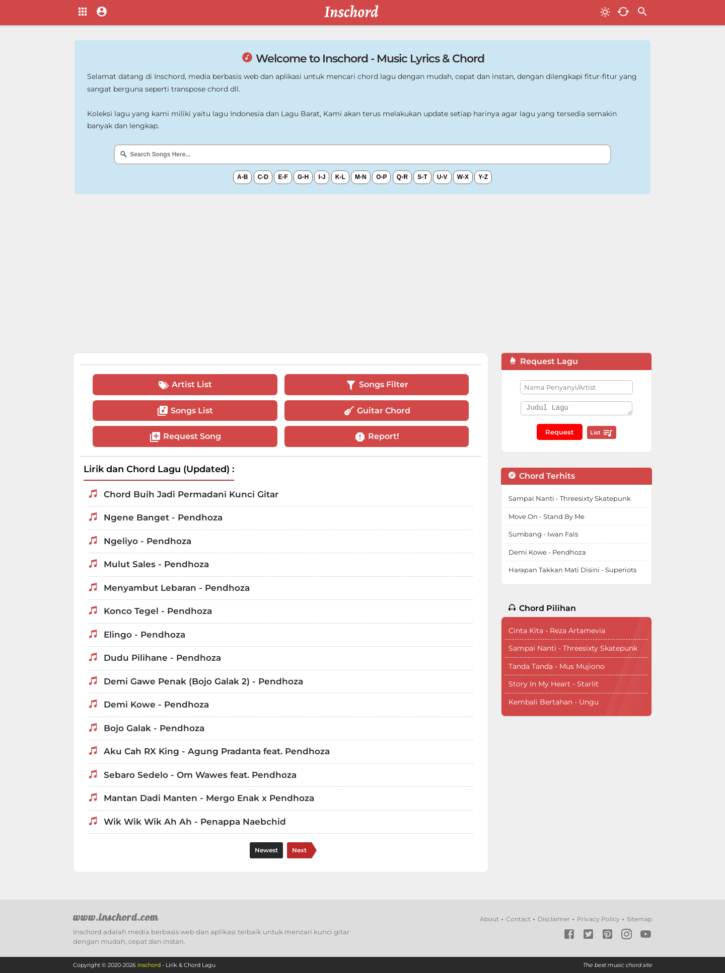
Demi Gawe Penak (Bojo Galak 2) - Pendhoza (203, 681)
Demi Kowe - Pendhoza (156, 704)
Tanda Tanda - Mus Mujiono (557, 666)
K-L (340, 177)
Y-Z (483, 177)
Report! (376, 437)
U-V (442, 177)
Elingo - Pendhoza (144, 635)
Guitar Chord (376, 411)
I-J (321, 177)
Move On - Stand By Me (547, 516)
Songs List (185, 411)
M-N (361, 177)
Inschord (149, 964)
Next (299, 850)
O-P (381, 177)
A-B (242, 177)
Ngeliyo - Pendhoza (147, 541)
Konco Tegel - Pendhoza (158, 611)
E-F (282, 177)
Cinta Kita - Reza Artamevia (557, 630)
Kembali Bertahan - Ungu (554, 701)
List (601, 432)
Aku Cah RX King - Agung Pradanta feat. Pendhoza (217, 751)
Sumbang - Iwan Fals (543, 534)
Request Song (185, 437)
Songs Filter (376, 385)
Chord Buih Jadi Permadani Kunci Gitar (191, 494)
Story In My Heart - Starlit (554, 683)
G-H (303, 177)
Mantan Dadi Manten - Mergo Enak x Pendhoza (209, 798)
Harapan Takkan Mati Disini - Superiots (572, 570)
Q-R (402, 177)
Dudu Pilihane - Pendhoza (162, 658)
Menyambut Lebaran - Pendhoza (177, 588)
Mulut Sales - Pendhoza (156, 564)
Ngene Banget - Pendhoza (163, 517)
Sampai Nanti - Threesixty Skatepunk (570, 498)
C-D (263, 177)
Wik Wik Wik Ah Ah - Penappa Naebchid (195, 822)
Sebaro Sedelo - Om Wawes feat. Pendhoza (200, 775)
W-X (463, 177)
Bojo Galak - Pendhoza (154, 728)
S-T (422, 177)
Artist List (185, 385)
